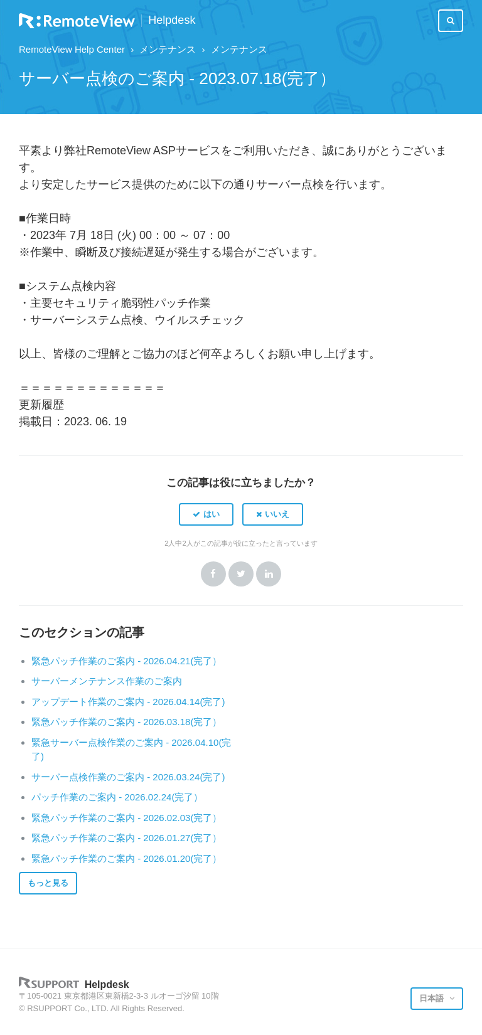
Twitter (241, 573)
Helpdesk (171, 20)
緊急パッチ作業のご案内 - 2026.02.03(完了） (126, 817)
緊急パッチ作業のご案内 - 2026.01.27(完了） (126, 837)
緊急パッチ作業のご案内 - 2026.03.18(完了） (126, 721)
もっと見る (48, 883)
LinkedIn (268, 573)
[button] (206, 514)
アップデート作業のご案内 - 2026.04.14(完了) (128, 701)
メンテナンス (167, 49)
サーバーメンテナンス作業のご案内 (106, 681)
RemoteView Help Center (72, 49)
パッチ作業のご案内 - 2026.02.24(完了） (117, 797)
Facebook (213, 573)
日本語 (432, 998)
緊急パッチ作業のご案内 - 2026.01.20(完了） (126, 858)
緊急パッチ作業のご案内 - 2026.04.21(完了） (126, 661)
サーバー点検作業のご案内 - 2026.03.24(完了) (128, 777)
